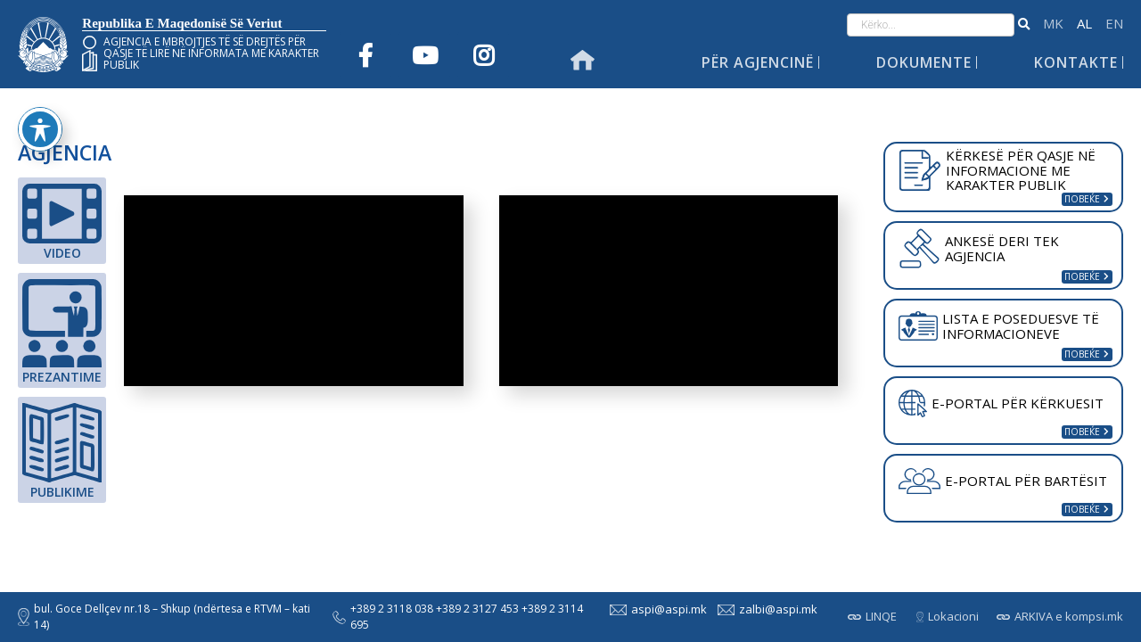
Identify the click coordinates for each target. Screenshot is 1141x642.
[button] (1024, 25)
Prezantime (62, 332)
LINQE (872, 616)
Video (62, 222)
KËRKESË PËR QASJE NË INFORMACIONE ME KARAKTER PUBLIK (997, 169)
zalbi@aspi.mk (766, 609)
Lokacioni (947, 616)
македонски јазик (1053, 23)
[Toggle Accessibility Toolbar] (40, 129)
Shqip (1084, 23)
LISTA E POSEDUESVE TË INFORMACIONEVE (999, 325)
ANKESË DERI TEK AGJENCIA (978, 247)
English (1114, 23)
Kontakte (1076, 62)
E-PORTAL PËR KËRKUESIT (1001, 404)
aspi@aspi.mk (656, 609)
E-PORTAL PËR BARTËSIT (1003, 481)
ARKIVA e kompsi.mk (1060, 616)
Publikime (62, 451)
